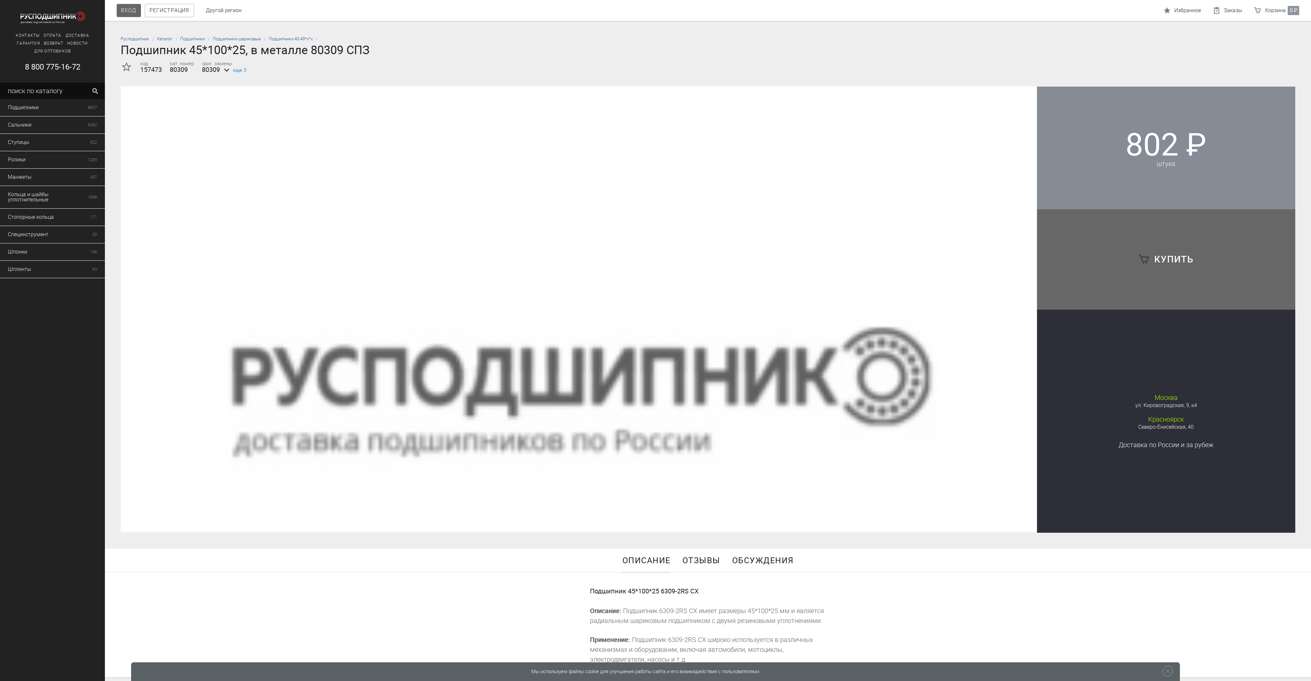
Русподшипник (135, 38)
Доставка (76, 35)
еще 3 (234, 70)
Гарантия (27, 43)
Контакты (26, 35)
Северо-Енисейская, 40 (1166, 427)
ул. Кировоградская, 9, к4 (1166, 405)
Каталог (164, 38)
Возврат (52, 43)
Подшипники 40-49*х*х (291, 38)
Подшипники (192, 38)
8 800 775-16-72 (51, 67)
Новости (76, 43)
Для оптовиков (51, 51)
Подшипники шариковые (237, 38)
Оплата (51, 35)
